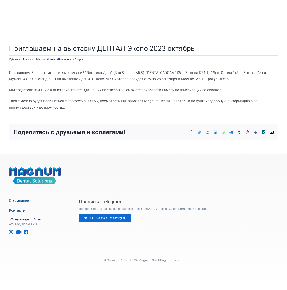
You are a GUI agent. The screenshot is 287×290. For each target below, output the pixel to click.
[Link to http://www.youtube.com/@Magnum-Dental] (17, 232)
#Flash (50, 59)
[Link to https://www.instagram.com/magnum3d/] (10, 232)
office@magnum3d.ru (25, 219)
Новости (27, 59)
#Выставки (64, 59)
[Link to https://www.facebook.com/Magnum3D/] (25, 232)
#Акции (78, 59)
